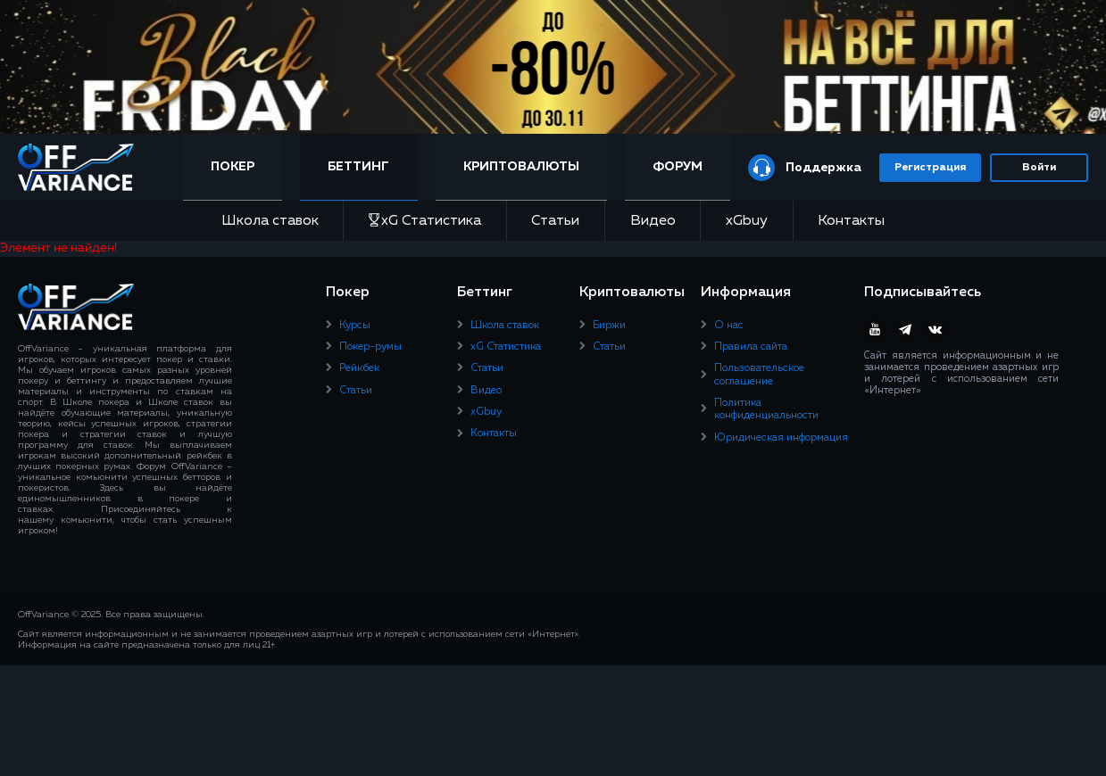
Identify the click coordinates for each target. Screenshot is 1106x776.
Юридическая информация (781, 438)
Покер (232, 167)
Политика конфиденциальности (766, 409)
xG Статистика (425, 220)
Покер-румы (370, 347)
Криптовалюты (521, 167)
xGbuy (747, 221)
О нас (729, 325)
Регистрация (930, 167)
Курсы (354, 325)
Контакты (851, 221)
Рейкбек (359, 368)
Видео (653, 221)
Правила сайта (750, 347)
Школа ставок (270, 221)
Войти (1039, 167)
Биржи (609, 325)
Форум (678, 167)
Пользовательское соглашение (759, 374)
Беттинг (358, 167)
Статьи (555, 221)
